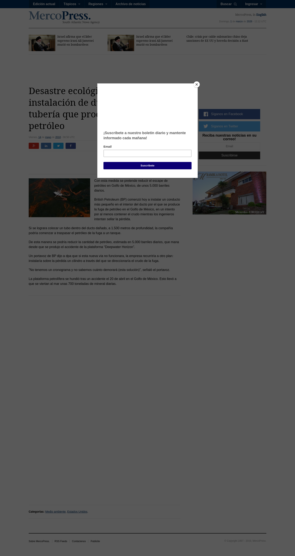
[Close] (197, 84)
